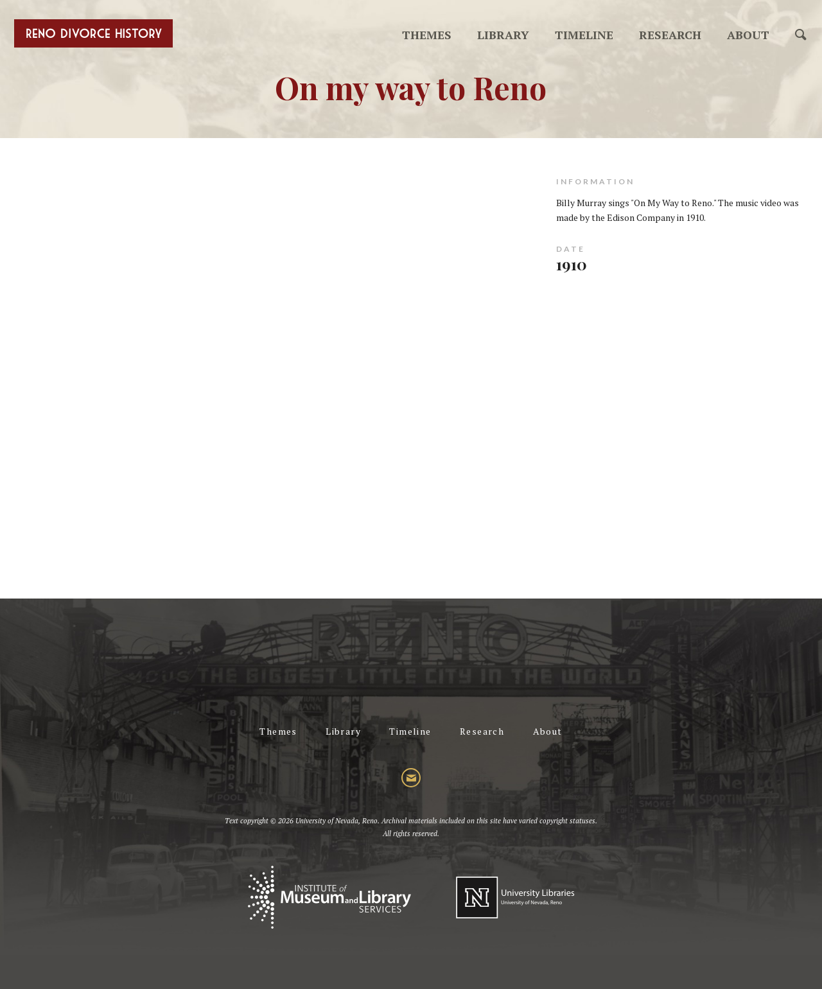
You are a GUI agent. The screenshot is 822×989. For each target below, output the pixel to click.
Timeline (584, 34)
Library (503, 34)
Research (670, 34)
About (748, 34)
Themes (426, 34)
